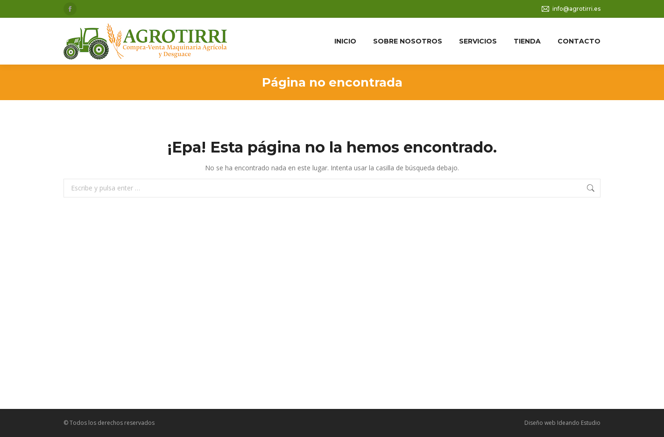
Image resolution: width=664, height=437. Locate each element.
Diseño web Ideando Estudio (562, 423)
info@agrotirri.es (570, 9)
